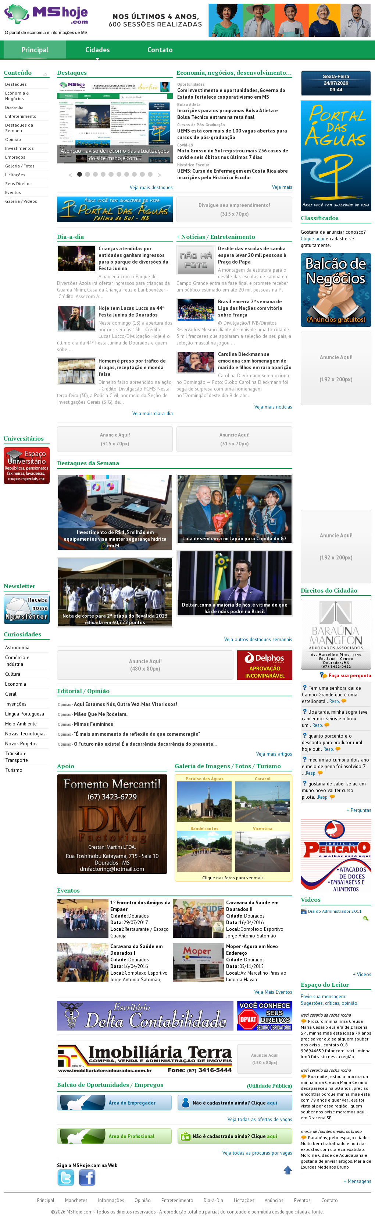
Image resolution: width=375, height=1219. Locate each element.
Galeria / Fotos (20, 166)
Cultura (12, 674)
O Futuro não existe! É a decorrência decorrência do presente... (145, 744)
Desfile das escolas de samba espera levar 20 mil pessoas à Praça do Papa (252, 255)
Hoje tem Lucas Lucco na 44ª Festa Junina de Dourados (131, 311)
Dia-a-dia (14, 107)
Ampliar (366, 918)
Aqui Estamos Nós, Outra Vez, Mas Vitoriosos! (125, 704)
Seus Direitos (18, 183)
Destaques (16, 84)
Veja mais (282, 187)
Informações (111, 1200)
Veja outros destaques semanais (258, 639)
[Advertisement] (27, 319)
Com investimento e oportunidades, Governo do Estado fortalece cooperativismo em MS (231, 93)
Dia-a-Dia (213, 1200)
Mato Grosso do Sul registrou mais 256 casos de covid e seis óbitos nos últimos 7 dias (232, 153)
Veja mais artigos (274, 753)
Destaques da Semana (19, 127)
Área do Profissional (131, 1136)
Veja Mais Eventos (273, 992)
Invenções (15, 703)
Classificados (320, 218)
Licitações (15, 174)
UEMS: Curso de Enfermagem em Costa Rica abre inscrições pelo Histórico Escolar (232, 174)
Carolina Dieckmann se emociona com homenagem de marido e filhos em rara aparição (255, 361)
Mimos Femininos (93, 724)
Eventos (13, 192)
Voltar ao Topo (287, 1170)
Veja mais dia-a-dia (152, 413)
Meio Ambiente (21, 723)
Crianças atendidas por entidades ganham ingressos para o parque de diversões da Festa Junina (133, 258)
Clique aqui (312, 238)
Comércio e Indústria (17, 660)
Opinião (13, 139)
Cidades (97, 52)
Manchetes (76, 1200)
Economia (15, 684)
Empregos (15, 157)
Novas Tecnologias (25, 733)
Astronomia (17, 647)
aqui (272, 1102)
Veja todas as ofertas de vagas (260, 1119)
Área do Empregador (132, 1102)
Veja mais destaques (151, 187)
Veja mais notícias (273, 406)
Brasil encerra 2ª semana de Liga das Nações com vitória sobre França (250, 308)
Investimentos (19, 148)
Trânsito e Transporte (16, 756)
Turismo (13, 770)
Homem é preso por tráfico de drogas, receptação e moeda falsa (132, 367)
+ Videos (362, 974)
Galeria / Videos (21, 201)
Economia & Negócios (17, 95)
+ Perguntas (359, 810)
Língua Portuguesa (24, 713)
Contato (160, 49)
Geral (11, 693)
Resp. (334, 701)
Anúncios (274, 1200)
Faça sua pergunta (350, 675)
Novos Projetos (21, 743)
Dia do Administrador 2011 (335, 911)
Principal (35, 49)
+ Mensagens (357, 1181)
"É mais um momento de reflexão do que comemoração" (137, 734)
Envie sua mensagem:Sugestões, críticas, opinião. (329, 999)
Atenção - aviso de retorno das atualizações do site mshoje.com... (115, 154)
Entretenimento (20, 116)
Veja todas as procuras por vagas (257, 1152)
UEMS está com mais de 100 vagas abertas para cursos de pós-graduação (232, 134)
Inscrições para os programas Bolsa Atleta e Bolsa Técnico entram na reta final (227, 113)
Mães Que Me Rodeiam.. (101, 714)
